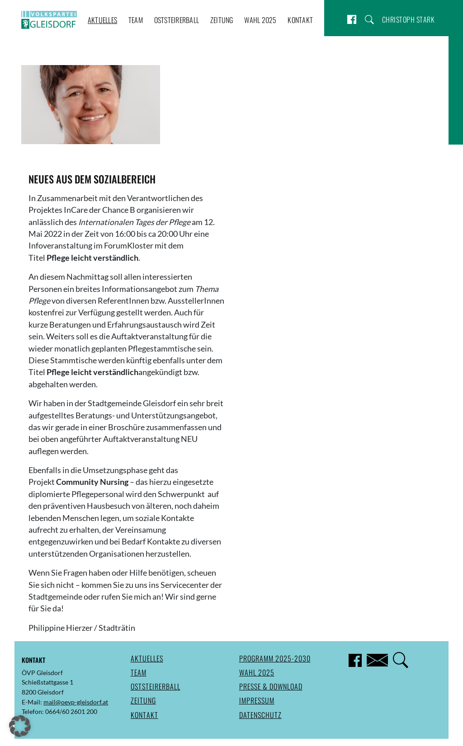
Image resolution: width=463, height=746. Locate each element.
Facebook (351, 19)
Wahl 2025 (260, 19)
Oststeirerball (176, 19)
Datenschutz (260, 714)
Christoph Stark (408, 19)
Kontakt (300, 19)
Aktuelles (102, 19)
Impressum (256, 700)
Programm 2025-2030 (275, 658)
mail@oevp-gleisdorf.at (75, 702)
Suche (369, 19)
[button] (20, 726)
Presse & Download (270, 686)
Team (135, 19)
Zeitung (221, 19)
